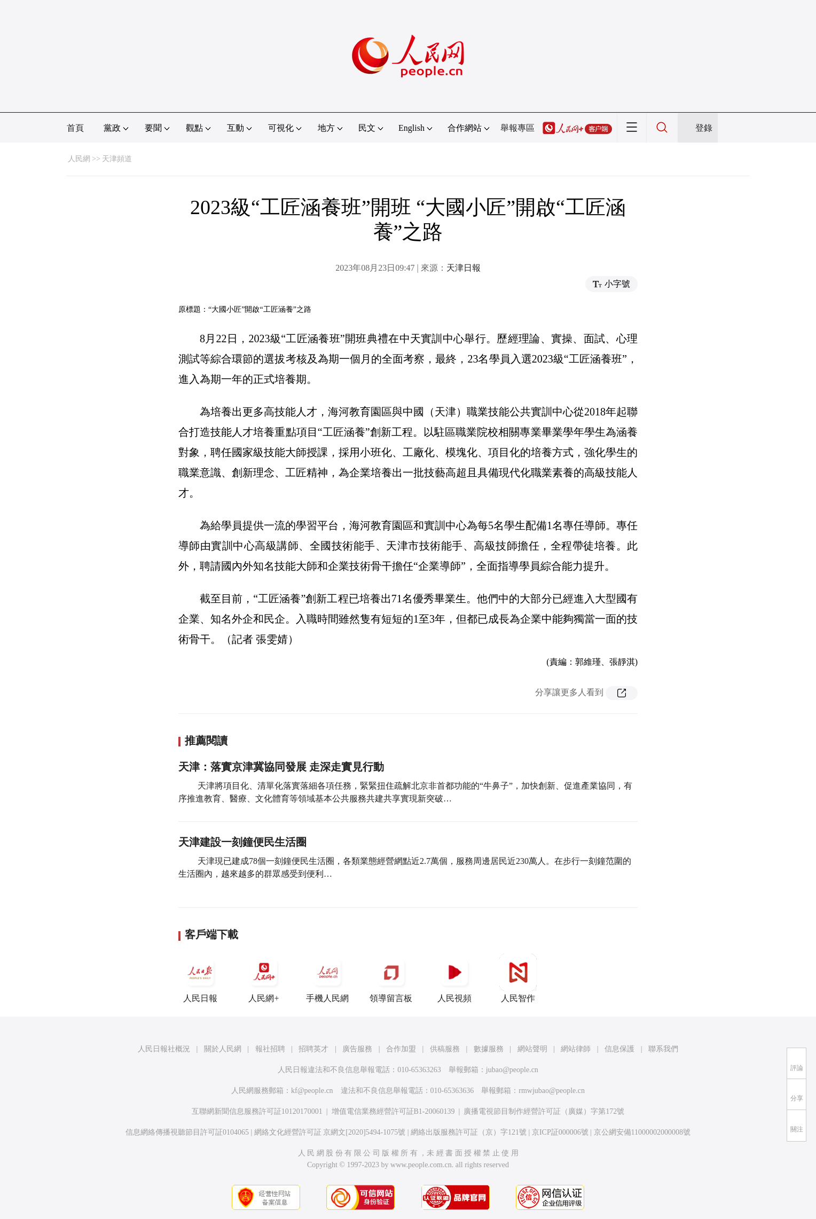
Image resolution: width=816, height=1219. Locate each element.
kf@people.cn (312, 1091)
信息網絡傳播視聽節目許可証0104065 (187, 1132)
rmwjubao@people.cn (552, 1091)
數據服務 (489, 1049)
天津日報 (463, 267)
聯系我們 (663, 1049)
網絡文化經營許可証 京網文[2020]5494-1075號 (330, 1132)
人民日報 (200, 978)
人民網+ (264, 978)
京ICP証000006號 (560, 1132)
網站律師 (576, 1049)
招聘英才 (313, 1049)
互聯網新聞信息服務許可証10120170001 (257, 1111)
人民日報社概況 (164, 1049)
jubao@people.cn (512, 1070)
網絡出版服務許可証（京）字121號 (469, 1132)
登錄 (703, 127)
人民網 (79, 159)
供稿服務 (445, 1049)
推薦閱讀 (206, 740)
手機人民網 (327, 978)
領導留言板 (391, 978)
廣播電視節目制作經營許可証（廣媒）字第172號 (544, 1111)
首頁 (75, 127)
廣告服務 (357, 1049)
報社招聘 (270, 1049)
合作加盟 (401, 1049)
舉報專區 (517, 127)
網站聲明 (532, 1049)
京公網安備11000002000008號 (642, 1132)
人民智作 (518, 978)
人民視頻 (454, 978)
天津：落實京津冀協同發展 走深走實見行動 (281, 767)
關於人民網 (222, 1049)
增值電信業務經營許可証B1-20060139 (393, 1111)
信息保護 (619, 1049)
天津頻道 (117, 159)
